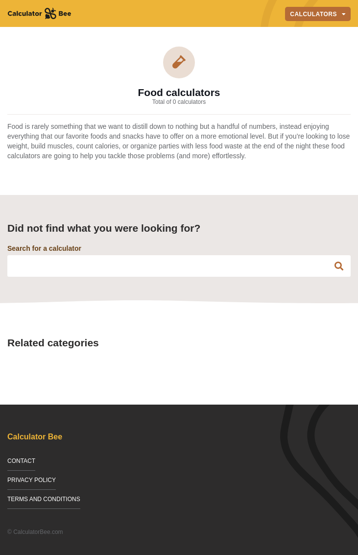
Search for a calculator (44, 248)
